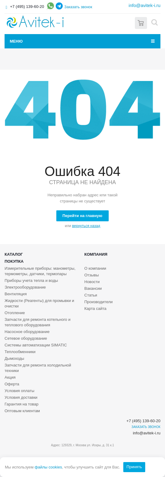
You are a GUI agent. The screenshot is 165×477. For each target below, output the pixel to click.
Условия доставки (21, 397)
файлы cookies (48, 467)
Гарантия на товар (21, 404)
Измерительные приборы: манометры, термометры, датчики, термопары (40, 271)
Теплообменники (20, 351)
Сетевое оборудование (26, 338)
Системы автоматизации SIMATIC (36, 345)
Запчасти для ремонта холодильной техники (38, 368)
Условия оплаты (19, 390)
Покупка (14, 261)
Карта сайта (95, 308)
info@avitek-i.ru (144, 5)
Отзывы (91, 275)
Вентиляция (16, 294)
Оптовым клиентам (22, 411)
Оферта (12, 384)
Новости (92, 281)
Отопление (15, 312)
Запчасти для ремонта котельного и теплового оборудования (37, 322)
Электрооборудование (25, 287)
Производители (98, 302)
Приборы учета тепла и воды (31, 280)
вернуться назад (86, 226)
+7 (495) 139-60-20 (27, 6)
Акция (10, 377)
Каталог (14, 254)
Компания (95, 254)
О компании (95, 268)
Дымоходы (14, 358)
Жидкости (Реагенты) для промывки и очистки (39, 303)
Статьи (90, 295)
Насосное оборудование (27, 331)
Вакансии (93, 288)
